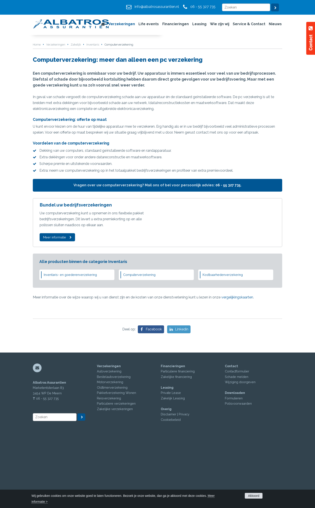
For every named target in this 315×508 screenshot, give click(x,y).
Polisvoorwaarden (238, 471)
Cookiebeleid (171, 488)
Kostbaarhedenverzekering (223, 343)
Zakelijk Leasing (173, 466)
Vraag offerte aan (53, 88)
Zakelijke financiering (176, 445)
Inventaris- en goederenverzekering (70, 343)
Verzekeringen (55, 111)
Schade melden (236, 445)
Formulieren (234, 466)
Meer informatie (54, 304)
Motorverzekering (110, 450)
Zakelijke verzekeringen (115, 477)
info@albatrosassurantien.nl (157, 7)
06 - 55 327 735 (202, 7)
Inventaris (92, 111)
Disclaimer (168, 482)
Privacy (184, 482)
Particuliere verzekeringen (116, 471)
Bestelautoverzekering (114, 445)
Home (37, 111)
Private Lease (171, 461)
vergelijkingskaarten (237, 365)
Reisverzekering (109, 466)
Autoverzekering (109, 439)
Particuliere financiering (178, 439)
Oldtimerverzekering (112, 455)
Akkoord (253, 495)
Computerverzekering (139, 343)
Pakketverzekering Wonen (116, 461)
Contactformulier (237, 439)
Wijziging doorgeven (240, 450)
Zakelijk (76, 111)
